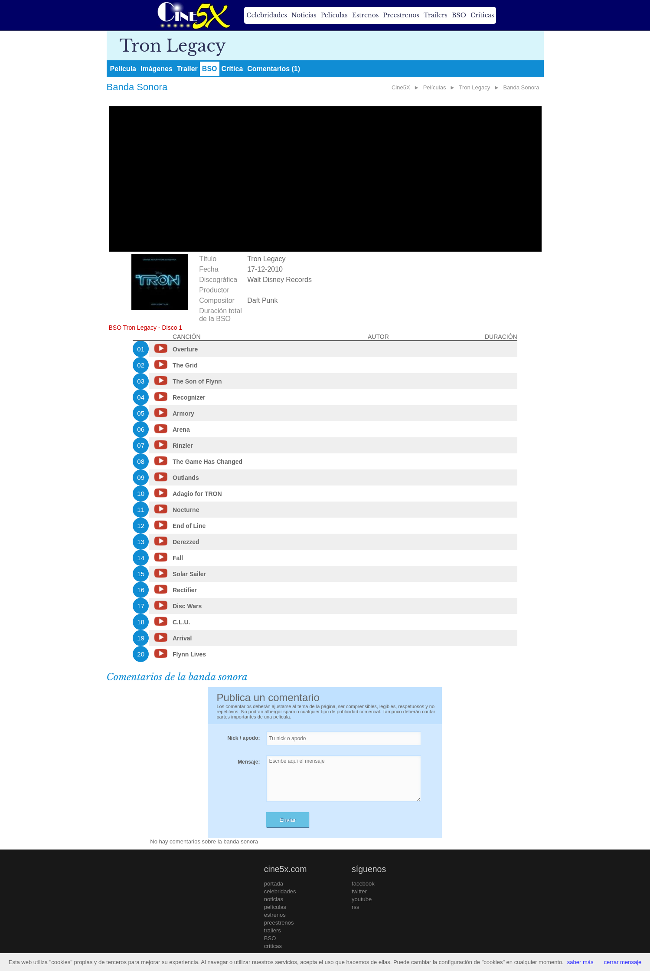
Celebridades (266, 15)
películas (275, 907)
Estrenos (365, 15)
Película (123, 68)
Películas (334, 15)
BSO (459, 15)
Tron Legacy (474, 87)
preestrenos (279, 922)
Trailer (187, 68)
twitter (359, 891)
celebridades (280, 891)
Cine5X (401, 87)
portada (273, 883)
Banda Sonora (521, 87)
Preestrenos (401, 15)
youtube (362, 899)
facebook (363, 883)
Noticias (304, 15)
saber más (580, 962)
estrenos (275, 915)
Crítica (232, 68)
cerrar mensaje (623, 962)
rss (355, 907)
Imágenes (156, 68)
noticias (273, 899)
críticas (273, 946)
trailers (272, 930)
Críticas (482, 15)
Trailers (435, 15)
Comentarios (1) (273, 68)
